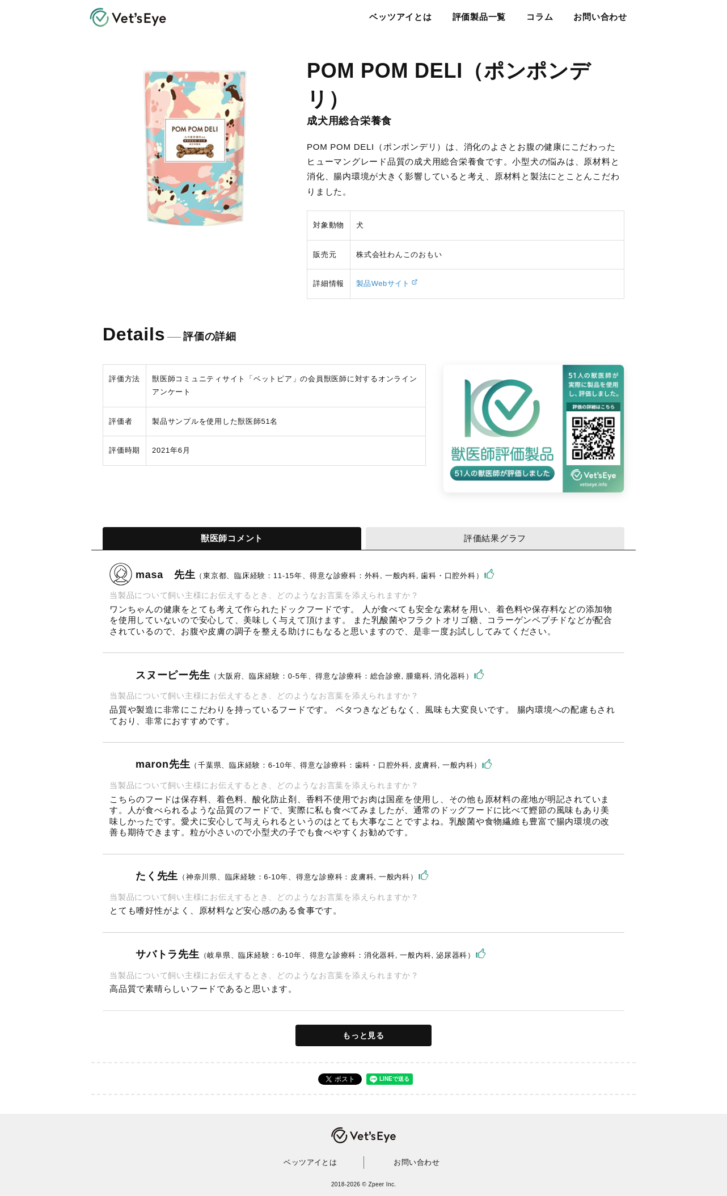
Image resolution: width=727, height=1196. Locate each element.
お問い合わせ (599, 17)
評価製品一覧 (478, 17)
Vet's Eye (363, 1135)
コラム (538, 17)
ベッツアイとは (399, 17)
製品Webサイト (384, 283)
